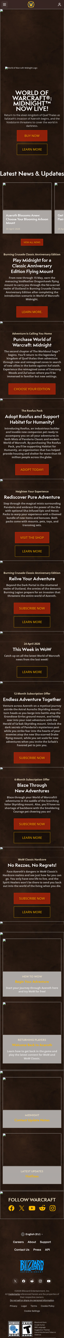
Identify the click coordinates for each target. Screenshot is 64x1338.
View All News (32, 242)
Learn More (32, 149)
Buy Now (32, 136)
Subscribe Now (32, 608)
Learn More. (32, 312)
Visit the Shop (32, 537)
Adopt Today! (32, 469)
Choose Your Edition (32, 389)
